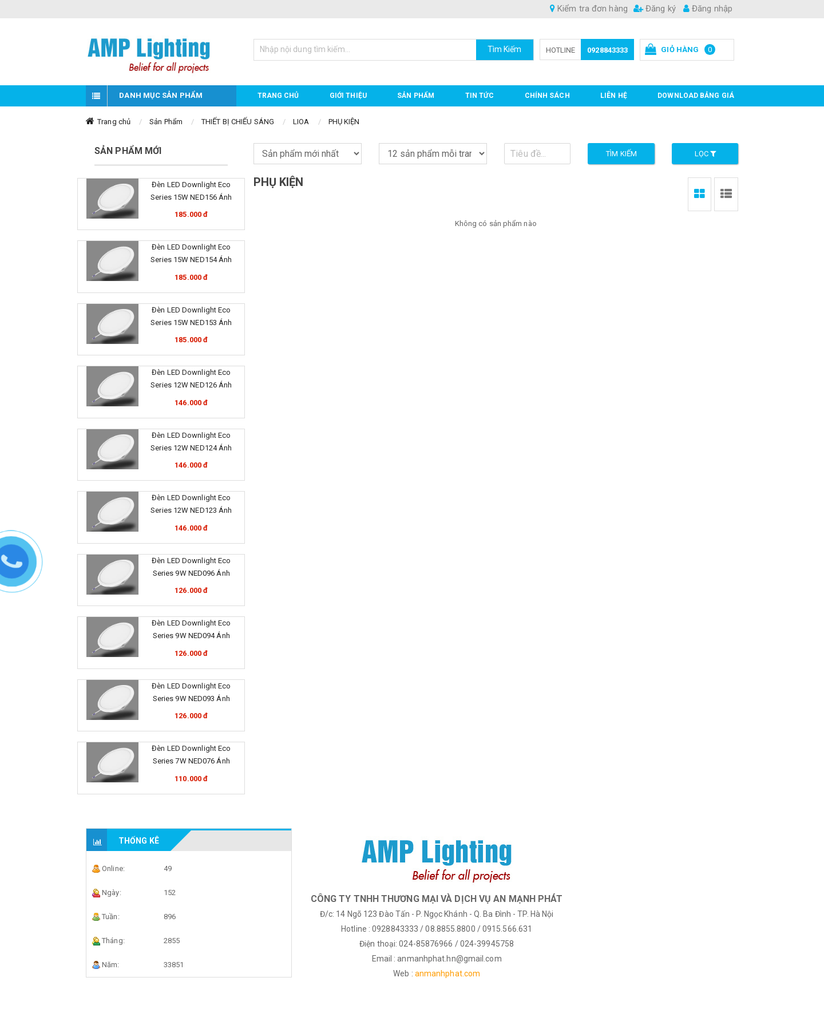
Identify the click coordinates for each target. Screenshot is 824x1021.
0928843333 (607, 50)
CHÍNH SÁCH (547, 96)
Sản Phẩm (166, 121)
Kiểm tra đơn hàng (589, 8)
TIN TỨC (479, 96)
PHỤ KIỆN (344, 121)
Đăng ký (654, 8)
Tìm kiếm (621, 153)
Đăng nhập (707, 8)
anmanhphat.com (447, 973)
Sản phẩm (415, 96)
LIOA (301, 121)
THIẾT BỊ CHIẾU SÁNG (237, 121)
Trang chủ (278, 96)
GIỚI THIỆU (348, 96)
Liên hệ (613, 96)
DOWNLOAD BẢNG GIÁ (695, 96)
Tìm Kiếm (505, 49)
